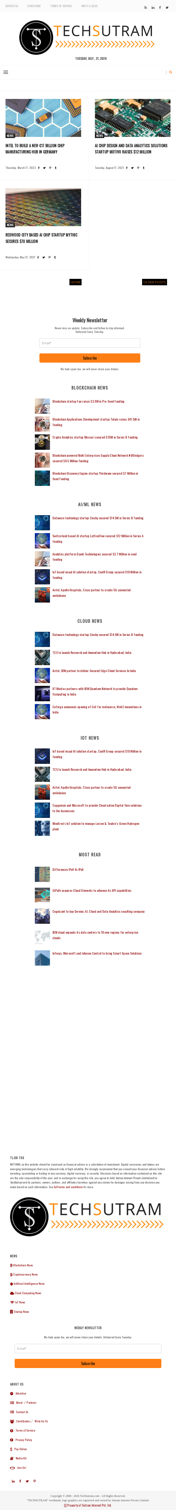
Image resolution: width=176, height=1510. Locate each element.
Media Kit (18, 1458)
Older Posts (154, 282)
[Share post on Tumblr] (55, 167)
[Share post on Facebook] (39, 167)
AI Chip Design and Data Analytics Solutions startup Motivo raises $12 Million (131, 149)
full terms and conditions (68, 1187)
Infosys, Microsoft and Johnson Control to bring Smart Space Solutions (97, 953)
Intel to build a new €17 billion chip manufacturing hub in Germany (35, 149)
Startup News (19, 1312)
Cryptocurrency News (24, 1274)
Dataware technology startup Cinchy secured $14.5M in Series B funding (97, 517)
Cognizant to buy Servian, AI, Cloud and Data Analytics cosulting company (98, 911)
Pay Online (18, 1449)
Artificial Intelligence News (27, 1283)
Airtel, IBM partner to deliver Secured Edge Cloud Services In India (94, 670)
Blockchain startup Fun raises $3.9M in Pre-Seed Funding (88, 401)
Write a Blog (89, 6)
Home (75, 282)
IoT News (17, 1302)
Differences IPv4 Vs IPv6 (68, 869)
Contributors (20, 1421)
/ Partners (29, 1402)
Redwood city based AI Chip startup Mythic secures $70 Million (41, 238)
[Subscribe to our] (145, 7)
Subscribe (34, 6)
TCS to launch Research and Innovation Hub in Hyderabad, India (91, 652)
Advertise (12, 6)
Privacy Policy (21, 1440)
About (16, 1402)
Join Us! (18, 1468)
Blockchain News (21, 1265)
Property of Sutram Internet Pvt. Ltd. (88, 1505)
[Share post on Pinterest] (50, 167)
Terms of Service (61, 6)
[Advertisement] (90, 1013)
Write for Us (41, 1421)
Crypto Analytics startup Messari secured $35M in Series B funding (95, 437)
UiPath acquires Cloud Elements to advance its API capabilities (91, 890)
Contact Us (19, 1412)
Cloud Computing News (25, 1293)
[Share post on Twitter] (44, 167)
